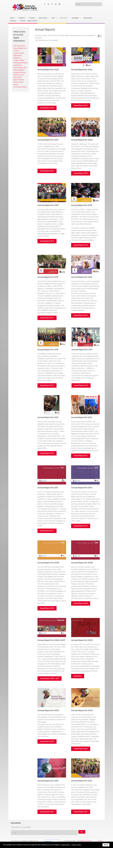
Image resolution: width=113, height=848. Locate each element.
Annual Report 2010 (81, 526)
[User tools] (99, 35)
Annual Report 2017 (47, 318)
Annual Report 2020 (81, 173)
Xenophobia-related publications (20, 64)
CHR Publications (19, 46)
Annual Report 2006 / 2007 (49, 678)
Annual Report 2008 (81, 603)
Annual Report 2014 (81, 385)
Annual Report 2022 (81, 105)
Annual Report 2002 (81, 749)
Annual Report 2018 (81, 245)
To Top (100, 841)
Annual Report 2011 (47, 531)
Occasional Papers (20, 87)
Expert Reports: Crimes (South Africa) (18, 82)
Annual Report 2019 (47, 241)
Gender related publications (18, 54)
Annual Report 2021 (47, 171)
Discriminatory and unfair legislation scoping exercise (19, 70)
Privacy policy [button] (76, 845)
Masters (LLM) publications (18, 76)
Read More (78, 676)
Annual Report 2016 (81, 315)
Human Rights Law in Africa (19, 49)
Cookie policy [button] (65, 845)
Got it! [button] (106, 845)
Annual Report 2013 (47, 453)
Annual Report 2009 (47, 608)
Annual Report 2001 (47, 812)
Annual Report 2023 (47, 108)
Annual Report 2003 (47, 741)
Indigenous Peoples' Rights (18, 59)
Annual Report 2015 (47, 385)
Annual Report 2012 (81, 456)
